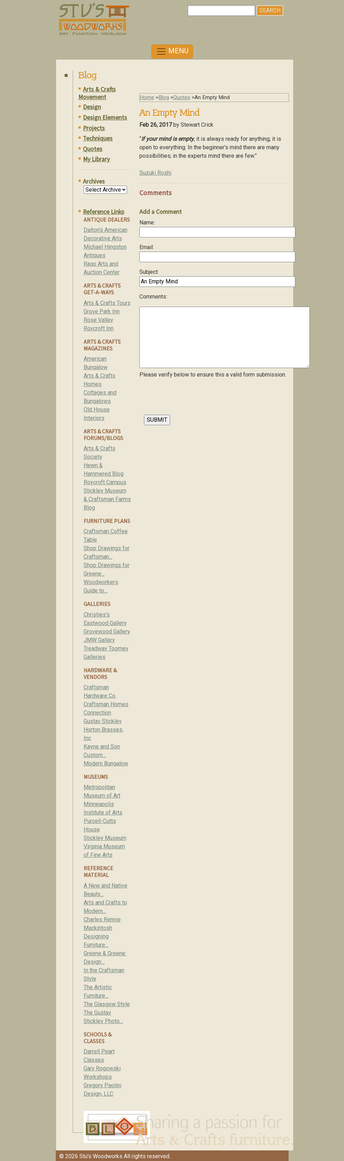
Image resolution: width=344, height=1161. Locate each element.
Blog (163, 97)
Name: (147, 222)
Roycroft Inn (99, 328)
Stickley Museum (105, 838)
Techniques (98, 138)
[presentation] (193, 398)
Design (92, 107)
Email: (146, 247)
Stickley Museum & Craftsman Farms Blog (107, 499)
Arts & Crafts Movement (97, 93)
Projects (94, 128)
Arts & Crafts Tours (107, 303)
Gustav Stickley (103, 721)
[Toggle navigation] (172, 51)
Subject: (149, 272)
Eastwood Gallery (105, 623)
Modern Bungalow (106, 763)
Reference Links (103, 212)
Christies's (97, 614)
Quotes (92, 149)
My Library (96, 159)
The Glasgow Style (107, 1004)
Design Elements (105, 117)
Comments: (153, 296)
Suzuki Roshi (155, 172)
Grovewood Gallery (107, 631)
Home (147, 97)
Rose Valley (98, 320)
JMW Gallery (99, 640)
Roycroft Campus (105, 482)
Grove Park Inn (102, 311)
